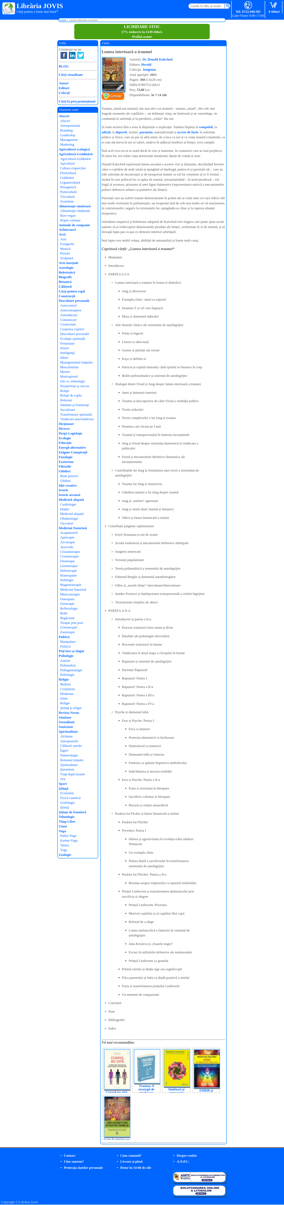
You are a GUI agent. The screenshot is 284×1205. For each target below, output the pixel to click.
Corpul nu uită (116, 1092)
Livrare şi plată (131, 1161)
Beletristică (67, 272)
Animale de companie (74, 225)
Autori (63, 83)
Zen (62, 779)
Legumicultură (70, 182)
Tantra (64, 845)
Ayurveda (66, 547)
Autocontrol (68, 305)
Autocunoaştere (70, 310)
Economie (67, 793)
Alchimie (66, 736)
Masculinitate (69, 367)
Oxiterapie (67, 604)
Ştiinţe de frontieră (72, 812)
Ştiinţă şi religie (71, 708)
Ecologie (65, 438)
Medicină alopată (71, 500)
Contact (69, 1155)
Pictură (65, 253)
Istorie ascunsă (69, 495)
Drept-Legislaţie (70, 433)
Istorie (63, 490)
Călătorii (65, 286)
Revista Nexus (69, 713)
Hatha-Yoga (68, 836)
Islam (64, 698)
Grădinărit (67, 178)
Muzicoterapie (70, 594)
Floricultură (68, 173)
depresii (121, 132)
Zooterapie (67, 632)
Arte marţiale (68, 263)
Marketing (67, 144)
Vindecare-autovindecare (77, 419)
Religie (64, 679)
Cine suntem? (74, 1161)
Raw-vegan (67, 215)
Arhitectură (67, 230)
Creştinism (67, 689)
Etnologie (65, 457)
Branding (66, 130)
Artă (62, 234)
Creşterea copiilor (72, 329)
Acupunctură (69, 533)
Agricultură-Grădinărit (76, 154)
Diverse (64, 429)
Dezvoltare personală (74, 301)
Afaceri (64, 116)
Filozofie (65, 466)
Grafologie (67, 803)
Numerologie (69, 755)
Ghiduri (65, 471)
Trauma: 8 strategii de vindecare (146, 1089)
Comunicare (68, 320)
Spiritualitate (68, 732)
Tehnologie (66, 817)
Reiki (64, 613)
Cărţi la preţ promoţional (77, 101)
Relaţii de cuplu (71, 395)
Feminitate (67, 343)
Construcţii (67, 296)
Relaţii (64, 391)
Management (69, 140)
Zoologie (65, 855)
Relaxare (66, 400)
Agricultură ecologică (74, 149)
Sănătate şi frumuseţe (74, 405)
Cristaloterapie (70, 552)
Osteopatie (67, 599)
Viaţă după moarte (72, 774)
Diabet (64, 509)
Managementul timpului (76, 362)
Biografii (65, 277)
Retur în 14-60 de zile (135, 1168)
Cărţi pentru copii (72, 291)
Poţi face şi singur (71, 651)
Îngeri (64, 750)
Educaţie (65, 443)
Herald (146, 64)
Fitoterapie (67, 561)
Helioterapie (68, 571)
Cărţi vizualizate (71, 75)
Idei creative (68, 485)
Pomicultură (68, 192)
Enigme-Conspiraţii (73, 452)
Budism (65, 684)
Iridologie (66, 580)
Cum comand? (130, 1155)
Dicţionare (66, 424)
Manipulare (68, 642)
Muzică (65, 249)
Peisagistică (68, 187)
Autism (65, 660)
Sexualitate (67, 722)
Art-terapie (67, 542)
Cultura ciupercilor (73, 168)
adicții (106, 132)
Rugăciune (67, 618)
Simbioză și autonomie (176, 1091)
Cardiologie (68, 504)
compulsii (206, 127)
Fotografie (67, 244)
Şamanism (67, 769)
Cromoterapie (69, 556)
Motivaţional (69, 376)
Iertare (64, 348)
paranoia (146, 132)
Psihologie (66, 656)
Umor (63, 826)
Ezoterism (66, 462)
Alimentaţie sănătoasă (75, 206)
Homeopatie (68, 575)
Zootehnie (67, 201)
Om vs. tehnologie (72, 381)
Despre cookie (187, 1155)
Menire (65, 372)
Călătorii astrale (71, 746)
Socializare (67, 410)
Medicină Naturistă (73, 528)
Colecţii (64, 93)
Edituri (64, 88)
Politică (64, 637)
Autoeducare (68, 315)
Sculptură (66, 258)
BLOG (64, 66)
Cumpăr (115, 96)
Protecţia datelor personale (83, 1168)
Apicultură (67, 163)
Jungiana (149, 69)
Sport (63, 784)
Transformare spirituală (76, 414)
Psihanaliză (67, 665)
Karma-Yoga (68, 840)
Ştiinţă (63, 788)
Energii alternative (72, 447)
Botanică (65, 282)
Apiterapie (67, 537)
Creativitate (68, 324)
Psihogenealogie (71, 670)
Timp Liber (67, 821)
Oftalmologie (69, 518)
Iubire (64, 357)
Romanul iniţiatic (72, 760)
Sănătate (65, 717)
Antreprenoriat (70, 126)
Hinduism (66, 694)
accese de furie (187, 132)
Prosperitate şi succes (74, 386)
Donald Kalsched (157, 59)
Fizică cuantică (70, 798)
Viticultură (67, 197)
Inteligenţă (67, 353)
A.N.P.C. (183, 1161)
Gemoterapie (69, 566)
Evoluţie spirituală (72, 339)
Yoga (62, 831)
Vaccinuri (66, 523)
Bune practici (69, 476)
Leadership (67, 135)
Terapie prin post (71, 623)
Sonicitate (66, 727)
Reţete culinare (70, 220)
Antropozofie (69, 741)
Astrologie (66, 268)
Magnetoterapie (70, 585)
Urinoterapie (68, 627)
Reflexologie (69, 608)
